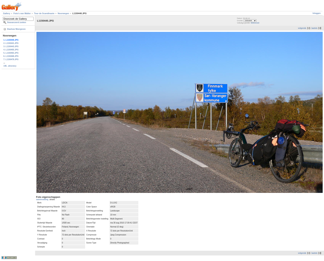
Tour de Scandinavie (44, 13)
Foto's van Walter (22, 13)
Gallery (6, 13)
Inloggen (317, 13)
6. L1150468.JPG (11, 56)
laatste (314, 28)
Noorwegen (63, 13)
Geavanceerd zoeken (16, 22)
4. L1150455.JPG (11, 50)
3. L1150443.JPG (11, 46)
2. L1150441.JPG (11, 43)
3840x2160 (255, 23)
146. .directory (9, 66)
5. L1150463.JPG (11, 53)
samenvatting (42, 199)
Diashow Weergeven (16, 29)
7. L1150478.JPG (11, 59)
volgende (302, 28)
